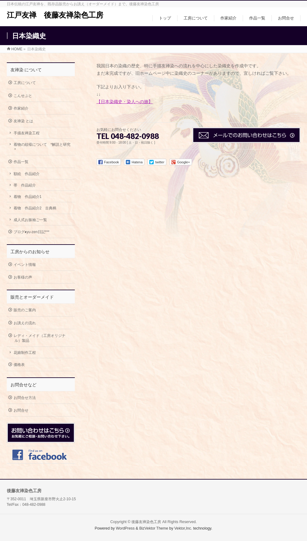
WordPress (125, 528)
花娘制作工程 (25, 352)
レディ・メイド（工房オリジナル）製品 (40, 338)
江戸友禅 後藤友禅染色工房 (55, 15)
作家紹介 (21, 108)
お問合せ (21, 410)
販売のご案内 (25, 310)
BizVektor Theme (153, 528)
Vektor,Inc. (183, 528)
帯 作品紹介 (25, 185)
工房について (25, 83)
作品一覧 (21, 162)
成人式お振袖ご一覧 (30, 220)
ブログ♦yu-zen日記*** (31, 232)
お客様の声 (23, 277)
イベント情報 (25, 264)
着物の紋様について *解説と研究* (42, 147)
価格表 (19, 365)
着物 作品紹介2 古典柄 (35, 208)
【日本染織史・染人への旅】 (124, 101)
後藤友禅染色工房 (146, 522)
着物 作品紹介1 (28, 197)
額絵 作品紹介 (27, 174)
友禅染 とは (23, 121)
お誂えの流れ (25, 323)
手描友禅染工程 (27, 133)
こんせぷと (23, 96)
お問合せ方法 (25, 398)
